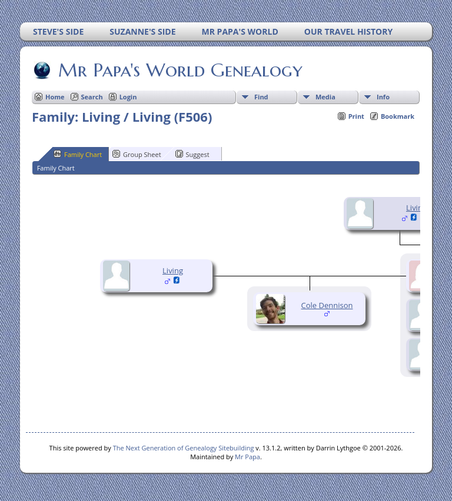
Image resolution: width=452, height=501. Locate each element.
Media (325, 96)
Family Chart (78, 154)
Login (128, 96)
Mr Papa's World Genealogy (179, 70)
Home (55, 96)
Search (92, 96)
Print (356, 116)
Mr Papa (247, 456)
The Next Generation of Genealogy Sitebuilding (183, 447)
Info (383, 96)
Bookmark (397, 116)
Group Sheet (136, 154)
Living (416, 207)
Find (261, 96)
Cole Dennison (327, 305)
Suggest (192, 154)
